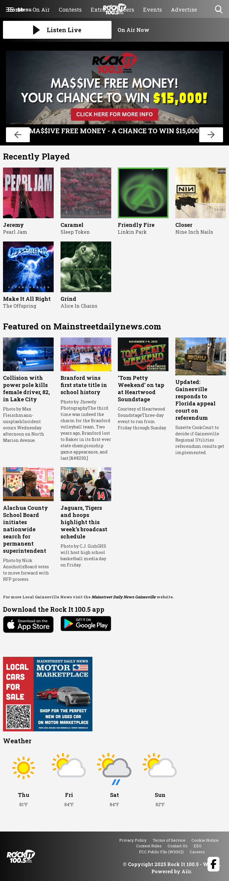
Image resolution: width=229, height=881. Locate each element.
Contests (70, 9)
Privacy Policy (133, 840)
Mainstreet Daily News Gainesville (124, 597)
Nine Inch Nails (194, 232)
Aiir (186, 871)
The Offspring (19, 306)
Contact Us (178, 846)
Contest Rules (149, 846)
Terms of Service (169, 840)
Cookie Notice (205, 840)
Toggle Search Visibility (219, 9)
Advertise (184, 9)
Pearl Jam (15, 232)
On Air (41, 9)
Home (15, 9)
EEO (198, 846)
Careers (197, 851)
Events (152, 9)
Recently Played (36, 156)
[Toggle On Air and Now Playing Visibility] (171, 30)
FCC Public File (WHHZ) (161, 851)
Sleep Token (75, 232)
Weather (17, 740)
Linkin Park (132, 232)
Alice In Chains (79, 306)
